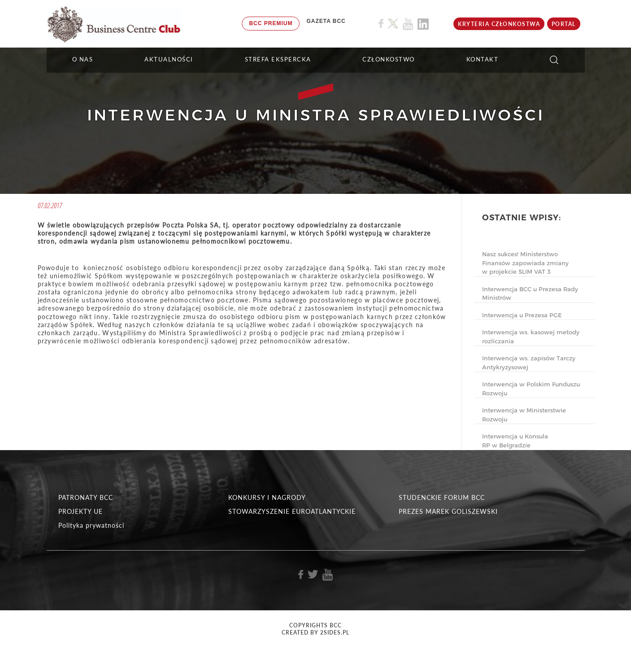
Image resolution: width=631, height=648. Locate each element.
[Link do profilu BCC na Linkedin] (423, 24)
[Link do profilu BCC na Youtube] (407, 24)
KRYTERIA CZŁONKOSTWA (499, 24)
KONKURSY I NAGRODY (267, 497)
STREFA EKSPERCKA (278, 59)
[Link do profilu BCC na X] (393, 24)
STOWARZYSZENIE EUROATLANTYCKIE (292, 511)
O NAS (82, 59)
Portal (564, 24)
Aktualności (168, 59)
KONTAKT (482, 59)
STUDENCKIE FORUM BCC (442, 497)
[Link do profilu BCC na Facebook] (381, 23)
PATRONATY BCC (85, 497)
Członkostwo (388, 59)
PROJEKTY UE (80, 511)
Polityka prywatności (91, 525)
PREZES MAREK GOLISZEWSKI (448, 511)
